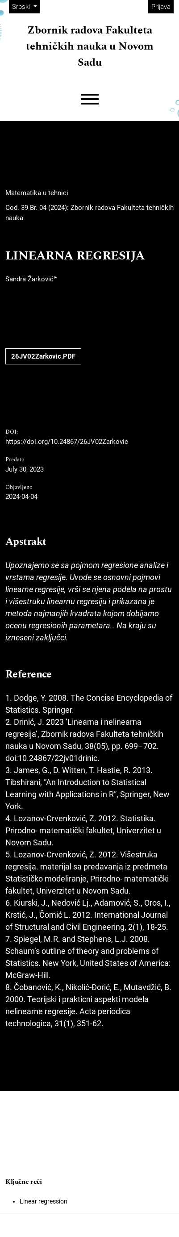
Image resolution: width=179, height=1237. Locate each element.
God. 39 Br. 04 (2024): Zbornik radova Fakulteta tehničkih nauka (89, 213)
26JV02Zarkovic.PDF (43, 356)
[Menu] (89, 99)
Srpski (26, 6)
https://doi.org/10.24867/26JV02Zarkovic (66, 442)
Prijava (161, 7)
